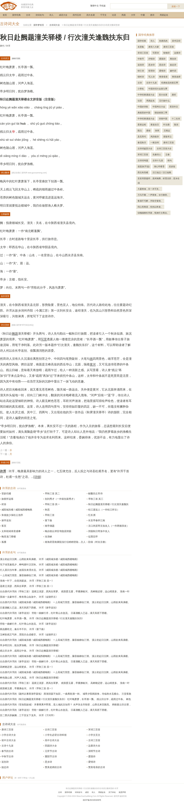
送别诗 (5, 762)
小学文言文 (94, 735)
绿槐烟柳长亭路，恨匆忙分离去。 (153, 213)
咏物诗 (166, 53)
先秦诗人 (157, 154)
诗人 (51, 15)
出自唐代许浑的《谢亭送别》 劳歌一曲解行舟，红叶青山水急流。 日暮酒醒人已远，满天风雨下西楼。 (54, 613)
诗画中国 (163, 118)
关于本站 (112, 792)
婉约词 (173, 71)
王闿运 (167, 130)
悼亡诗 (141, 71)
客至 (3, 526)
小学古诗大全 (8, 735)
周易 (123, 15)
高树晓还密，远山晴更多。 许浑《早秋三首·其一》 (27, 667)
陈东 (176, 124)
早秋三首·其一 (52, 504)
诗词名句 (40, 15)
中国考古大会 (159, 106)
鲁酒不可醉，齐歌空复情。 (150, 201)
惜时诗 (141, 77)
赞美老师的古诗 (53, 767)
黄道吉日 (154, 124)
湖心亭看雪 (159, 166)
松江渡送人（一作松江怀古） (103, 509)
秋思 (47, 509)
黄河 (93, 364)
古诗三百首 (51, 729)
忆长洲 (91, 515)
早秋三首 (49, 515)
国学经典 (16, 15)
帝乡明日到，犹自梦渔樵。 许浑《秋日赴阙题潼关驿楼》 (30, 645)
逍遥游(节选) (143, 166)
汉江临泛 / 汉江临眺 (162, 172)
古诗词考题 (143, 160)
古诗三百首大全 (164, 148)
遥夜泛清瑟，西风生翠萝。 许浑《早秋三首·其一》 (27, 586)
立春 (167, 154)
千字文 (103, 15)
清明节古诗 (94, 751)
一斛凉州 (154, 142)
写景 (44, 339)
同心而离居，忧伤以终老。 (150, 207)
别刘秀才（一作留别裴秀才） (60, 499)
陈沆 (140, 130)
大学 (133, 15)
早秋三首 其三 (95, 499)
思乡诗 (48, 762)
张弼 (157, 130)
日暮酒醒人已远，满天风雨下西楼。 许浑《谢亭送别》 (29, 607)
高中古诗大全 (52, 740)
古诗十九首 (7, 745)
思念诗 (162, 65)
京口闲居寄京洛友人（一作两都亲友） (108, 526)
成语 (87, 792)
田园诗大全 (51, 745)
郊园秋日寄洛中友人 (99, 531)
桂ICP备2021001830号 (92, 800)
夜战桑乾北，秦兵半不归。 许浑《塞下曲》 (23, 629)
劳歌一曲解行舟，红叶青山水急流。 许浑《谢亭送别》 (29, 624)
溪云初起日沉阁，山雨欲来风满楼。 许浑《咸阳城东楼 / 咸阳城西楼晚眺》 (39, 559)
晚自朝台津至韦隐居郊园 (58, 531)
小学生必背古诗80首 (56, 735)
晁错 (148, 130)
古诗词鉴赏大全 (145, 148)
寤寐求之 (167, 136)
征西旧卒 (93, 536)
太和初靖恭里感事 (11, 531)
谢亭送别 (6, 520)
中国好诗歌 (143, 106)
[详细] (37, 476)
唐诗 (152, 15)
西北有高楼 (143, 172)
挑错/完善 (16, 58)
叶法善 (166, 124)
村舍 (3, 504)
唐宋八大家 (153, 47)
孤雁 (3, 542)
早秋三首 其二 (52, 493)
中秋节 (141, 59)
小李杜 (141, 89)
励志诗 (5, 767)
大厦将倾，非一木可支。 (149, 189)
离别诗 (173, 59)
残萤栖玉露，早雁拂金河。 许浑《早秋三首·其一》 (27, 688)
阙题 (15, 333)
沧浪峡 (48, 536)
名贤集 (141, 47)
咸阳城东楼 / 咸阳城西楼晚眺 (16, 509)
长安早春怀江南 (96, 520)
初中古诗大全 (8, 740)
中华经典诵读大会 (146, 94)
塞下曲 (48, 520)
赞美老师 (176, 77)
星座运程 (142, 124)
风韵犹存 (154, 136)
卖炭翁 (172, 166)
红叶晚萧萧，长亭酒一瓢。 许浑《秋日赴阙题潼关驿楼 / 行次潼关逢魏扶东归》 (42, 618)
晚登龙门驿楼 (8, 536)
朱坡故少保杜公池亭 (12, 515)
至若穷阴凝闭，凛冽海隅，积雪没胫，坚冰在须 (159, 180)
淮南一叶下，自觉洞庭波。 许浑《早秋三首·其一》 (27, 580)
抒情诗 (151, 59)
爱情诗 (91, 762)
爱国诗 (91, 756)
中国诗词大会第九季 (157, 89)
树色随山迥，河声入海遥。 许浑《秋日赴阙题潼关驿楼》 (30, 677)
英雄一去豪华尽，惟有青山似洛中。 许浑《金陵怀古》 (29, 597)
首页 (5, 15)
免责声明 (122, 792)
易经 (174, 94)
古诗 (28, 15)
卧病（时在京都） (97, 542)
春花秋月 (142, 142)
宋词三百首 (94, 729)
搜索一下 (176, 6)
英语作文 (174, 106)
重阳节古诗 (51, 756)
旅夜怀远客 (7, 499)
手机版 (102, 5)
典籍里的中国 (144, 112)
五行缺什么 (164, 100)
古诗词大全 (9, 24)
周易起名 (164, 15)
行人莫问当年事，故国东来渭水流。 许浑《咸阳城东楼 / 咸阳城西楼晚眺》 (39, 570)
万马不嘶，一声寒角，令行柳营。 (153, 195)
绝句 (170, 160)
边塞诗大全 (94, 745)
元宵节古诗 (51, 751)
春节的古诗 (7, 751)
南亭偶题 (49, 526)
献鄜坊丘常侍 (95, 493)
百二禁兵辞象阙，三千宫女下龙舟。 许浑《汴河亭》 (28, 715)
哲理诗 (151, 71)
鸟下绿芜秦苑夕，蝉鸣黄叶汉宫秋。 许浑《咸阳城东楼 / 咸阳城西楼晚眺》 (39, 564)
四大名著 (90, 15)
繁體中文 (94, 5)
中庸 (143, 15)
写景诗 (156, 53)
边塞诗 (177, 53)
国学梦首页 (39, 25)
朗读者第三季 (161, 112)
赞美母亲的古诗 (96, 767)
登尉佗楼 (6, 493)
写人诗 (151, 77)
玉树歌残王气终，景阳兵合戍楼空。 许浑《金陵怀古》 (29, 634)
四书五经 (77, 15)
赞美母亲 (163, 77)
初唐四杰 (163, 41)
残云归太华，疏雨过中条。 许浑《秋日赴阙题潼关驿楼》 (30, 650)
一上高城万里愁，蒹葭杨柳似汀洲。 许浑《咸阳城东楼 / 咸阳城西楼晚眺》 (39, 575)
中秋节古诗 (7, 756)
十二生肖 (176, 118)
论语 (114, 15)
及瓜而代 (142, 136)
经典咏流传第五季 (169, 83)
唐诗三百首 (7, 729)
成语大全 (63, 15)
